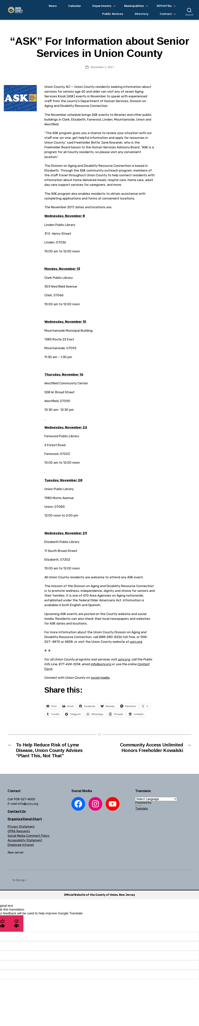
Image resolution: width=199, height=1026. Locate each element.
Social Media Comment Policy (29, 836)
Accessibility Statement (25, 840)
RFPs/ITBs (164, 5)
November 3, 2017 (102, 67)
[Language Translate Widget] (156, 799)
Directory (141, 13)
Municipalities (134, 5)
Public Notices (112, 13)
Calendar (74, 5)
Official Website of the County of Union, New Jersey (99, 894)
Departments (102, 5)
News (53, 5)
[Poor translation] (16, 923)
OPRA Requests (19, 831)
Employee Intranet (21, 845)
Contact (166, 13)
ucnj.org (136, 642)
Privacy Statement (21, 826)
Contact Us (17, 811)
